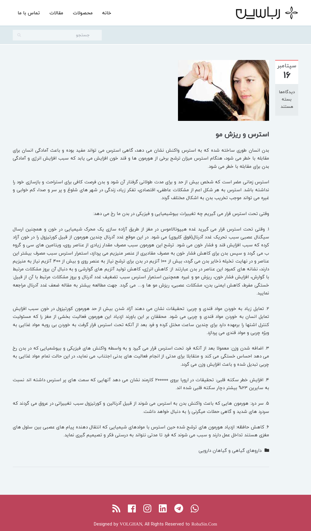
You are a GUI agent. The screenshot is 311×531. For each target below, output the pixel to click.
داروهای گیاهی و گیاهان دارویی (230, 450)
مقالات (56, 13)
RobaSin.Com (204, 524)
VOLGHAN (131, 524)
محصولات (83, 13)
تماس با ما (29, 13)
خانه (106, 13)
